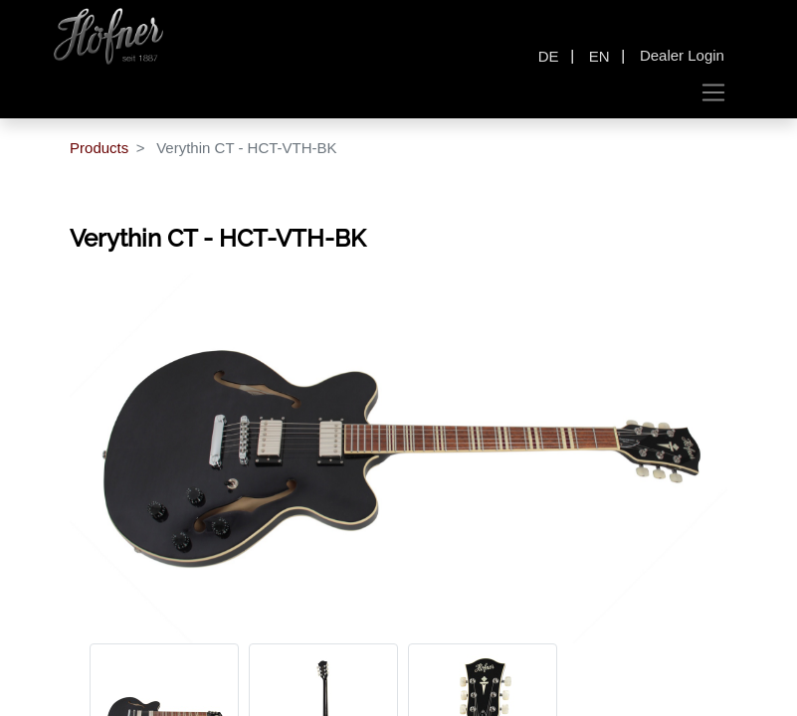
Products (99, 147)
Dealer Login (682, 55)
